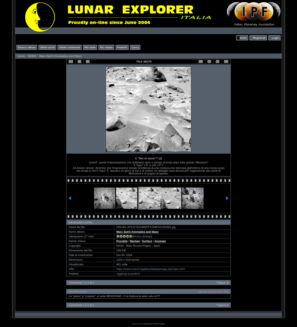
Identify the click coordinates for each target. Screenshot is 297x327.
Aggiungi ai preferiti (128, 273)
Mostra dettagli (142, 236)
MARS (32, 56)
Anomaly (160, 241)
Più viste (90, 47)
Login (275, 37)
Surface (147, 241)
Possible (122, 241)
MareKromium (78, 291)
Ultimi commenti (69, 47)
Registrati (259, 37)
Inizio (243, 37)
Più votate (106, 47)
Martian (135, 241)
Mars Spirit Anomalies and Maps (60, 56)
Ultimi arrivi (47, 47)
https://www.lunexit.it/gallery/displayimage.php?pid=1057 (150, 269)
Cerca (135, 47)
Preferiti (122, 47)
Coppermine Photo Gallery (154, 324)
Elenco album (27, 47)
